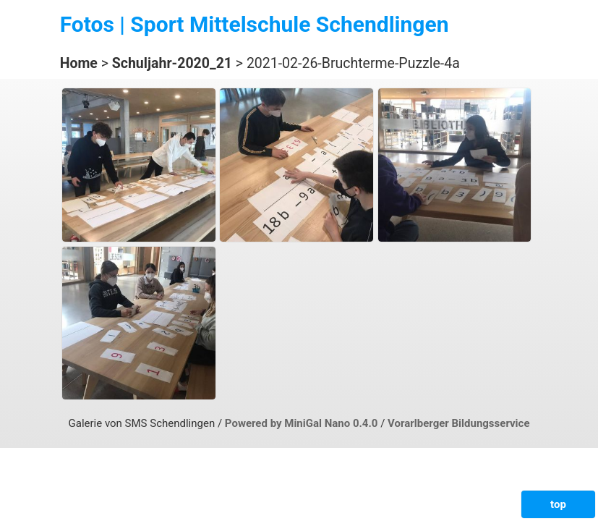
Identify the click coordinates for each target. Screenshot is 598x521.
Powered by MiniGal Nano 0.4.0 (302, 423)
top (558, 504)
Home (79, 63)
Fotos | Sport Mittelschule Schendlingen (254, 24)
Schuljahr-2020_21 (172, 63)
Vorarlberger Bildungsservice (458, 423)
